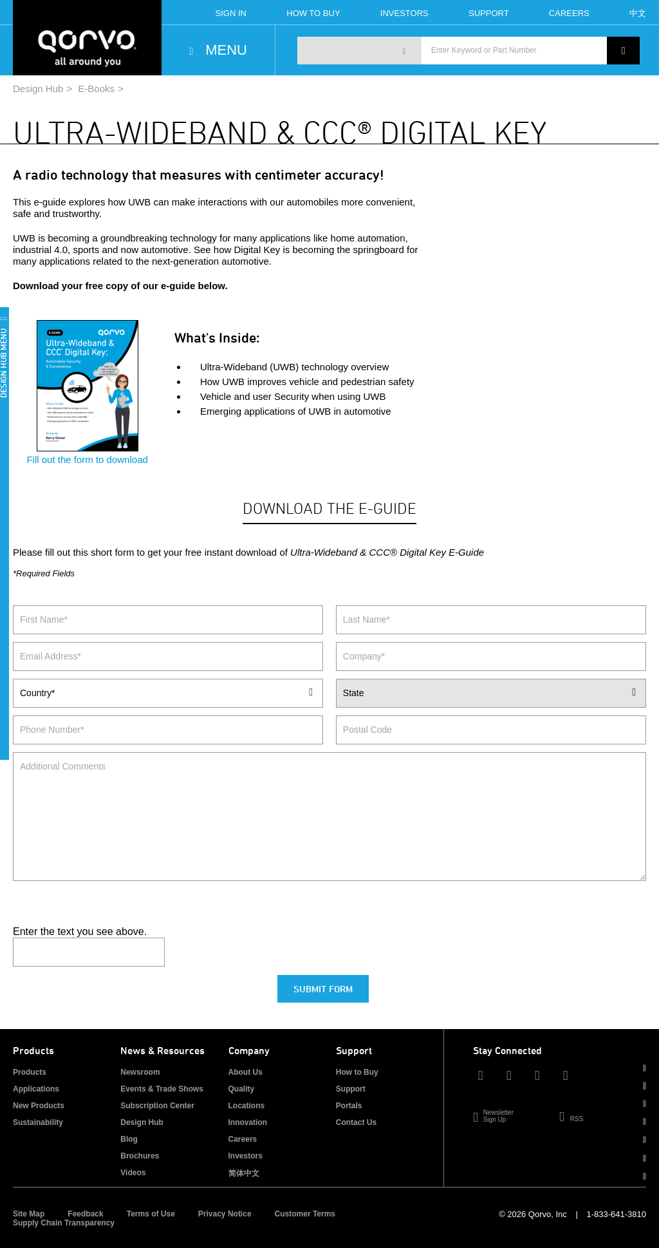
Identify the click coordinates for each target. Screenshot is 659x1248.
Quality (241, 1088)
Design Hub (38, 88)
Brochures (139, 1155)
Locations (246, 1105)
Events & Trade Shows (161, 1088)
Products (29, 1072)
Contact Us (356, 1122)
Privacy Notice (225, 1213)
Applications (36, 1088)
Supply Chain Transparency (64, 1222)
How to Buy (357, 1072)
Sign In (231, 13)
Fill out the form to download (86, 453)
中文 (637, 13)
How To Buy (313, 13)
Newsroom (140, 1072)
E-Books (96, 88)
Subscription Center (157, 1105)
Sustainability (38, 1122)
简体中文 (243, 1173)
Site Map (28, 1213)
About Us (245, 1072)
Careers (569, 13)
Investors (404, 13)
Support (489, 13)
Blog (129, 1139)
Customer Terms (305, 1213)
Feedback (85, 1213)
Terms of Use (151, 1213)
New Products (38, 1105)
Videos (132, 1172)
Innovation (248, 1122)
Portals (349, 1105)
